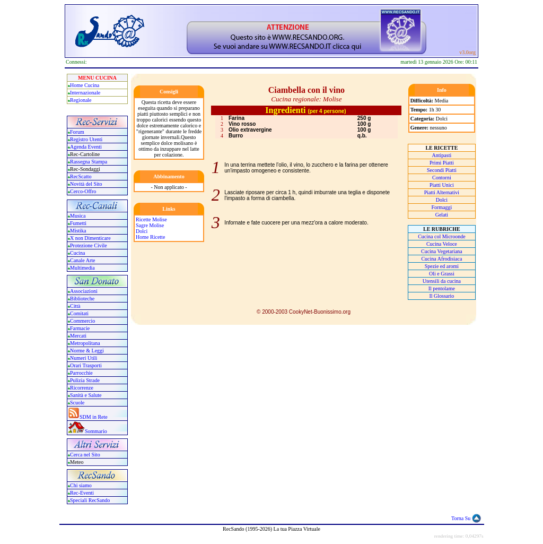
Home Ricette (150, 237)
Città (75, 306)
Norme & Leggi (87, 350)
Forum (77, 132)
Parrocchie (81, 373)
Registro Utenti (86, 139)
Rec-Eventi (82, 493)
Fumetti (78, 223)
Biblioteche (82, 298)
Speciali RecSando (90, 500)
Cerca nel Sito (85, 454)
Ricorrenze (81, 388)
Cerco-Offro (83, 191)
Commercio (82, 321)
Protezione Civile (88, 245)
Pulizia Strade (85, 380)
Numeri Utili (84, 358)
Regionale (81, 100)
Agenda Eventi (86, 147)
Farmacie (80, 328)
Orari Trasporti (86, 365)
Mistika (78, 231)
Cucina (77, 253)
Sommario (96, 431)
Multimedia (82, 268)
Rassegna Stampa (88, 162)
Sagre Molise (150, 225)
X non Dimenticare (90, 238)
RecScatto (81, 176)
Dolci (141, 231)
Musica (77, 216)
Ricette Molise (151, 219)
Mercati (78, 336)
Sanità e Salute (85, 395)
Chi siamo (81, 485)
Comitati (79, 313)
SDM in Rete (94, 417)
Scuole (77, 402)
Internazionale (85, 93)
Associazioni (84, 291)
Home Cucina (84, 85)
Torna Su (460, 518)
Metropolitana (85, 343)
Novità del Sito (86, 184)
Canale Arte (82, 260)
